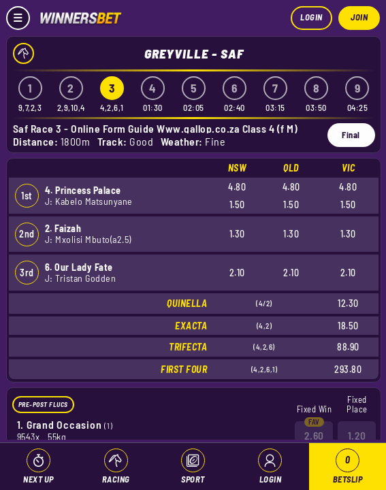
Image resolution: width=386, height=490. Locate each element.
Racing (116, 479)
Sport (193, 479)
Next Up (38, 479)
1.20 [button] (357, 435)
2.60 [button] (314, 435)
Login (311, 17)
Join (359, 17)
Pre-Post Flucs (43, 404)
